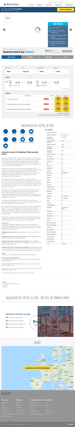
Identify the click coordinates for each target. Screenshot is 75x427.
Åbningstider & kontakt (7, 416)
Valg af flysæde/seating (35, 405)
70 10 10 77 (70, 424)
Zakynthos (47, 414)
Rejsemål (40, 5)
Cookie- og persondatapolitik (8, 414)
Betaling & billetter (34, 403)
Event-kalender (19, 412)
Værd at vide (33, 407)
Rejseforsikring (33, 412)
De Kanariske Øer (49, 412)
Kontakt (55, 2)
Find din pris (11, 57)
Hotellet (30, 57)
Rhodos (46, 407)
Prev (4, 29)
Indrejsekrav (19, 407)
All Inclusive (19, 409)
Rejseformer (58, 5)
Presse (3, 405)
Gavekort (4, 409)
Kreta (46, 403)
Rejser (5, 49)
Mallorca (47, 405)
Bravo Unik (48, 57)
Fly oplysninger (65, 88)
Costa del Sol (48, 409)
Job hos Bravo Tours (6, 412)
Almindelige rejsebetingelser (37, 414)
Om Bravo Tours (5, 403)
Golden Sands (21, 49)
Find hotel (49, 5)
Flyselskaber (19, 405)
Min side (31, 5)
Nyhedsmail (4, 407)
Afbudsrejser (69, 5)
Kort (66, 57)
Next (71, 29)
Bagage (32, 409)
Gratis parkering (20, 414)
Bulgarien (12, 49)
